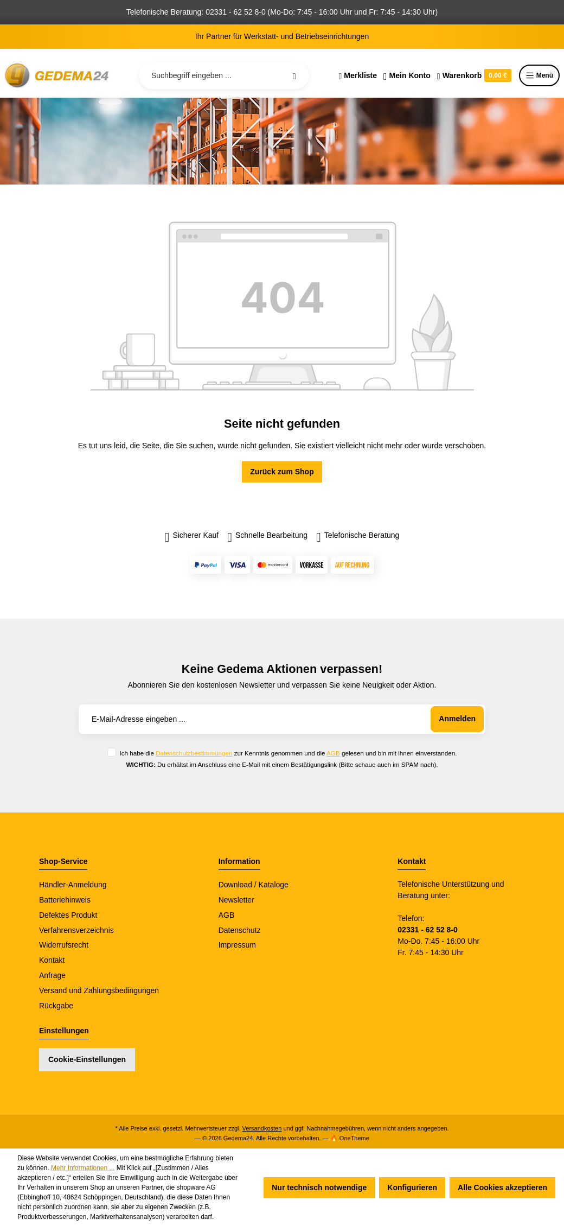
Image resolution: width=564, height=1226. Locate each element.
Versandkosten (262, 1128)
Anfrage (52, 975)
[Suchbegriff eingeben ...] (224, 75)
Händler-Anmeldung (73, 884)
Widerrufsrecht (63, 945)
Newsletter (236, 899)
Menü (539, 75)
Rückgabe (56, 1005)
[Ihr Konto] (407, 75)
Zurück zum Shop (281, 471)
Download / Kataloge (254, 884)
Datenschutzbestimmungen (194, 753)
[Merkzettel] (357, 75)
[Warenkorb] (474, 75)
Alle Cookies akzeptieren (502, 1187)
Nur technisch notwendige (319, 1187)
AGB (333, 753)
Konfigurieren (412, 1187)
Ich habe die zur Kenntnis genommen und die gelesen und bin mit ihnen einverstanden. (288, 753)
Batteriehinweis (65, 899)
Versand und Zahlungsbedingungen (99, 990)
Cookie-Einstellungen (87, 1059)
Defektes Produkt (68, 915)
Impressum (237, 945)
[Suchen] (294, 75)
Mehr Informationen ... (82, 1168)
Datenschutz (240, 930)
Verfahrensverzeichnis (76, 930)
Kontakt (52, 960)
